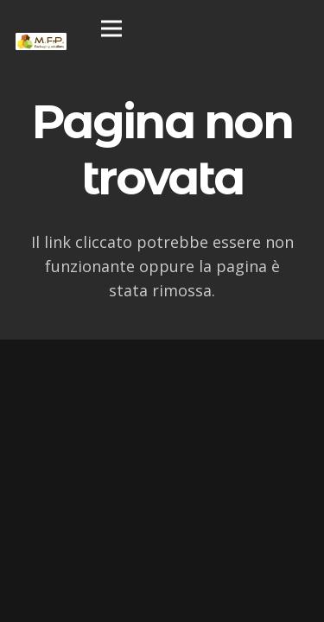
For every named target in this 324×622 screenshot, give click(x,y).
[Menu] (111, 28)
